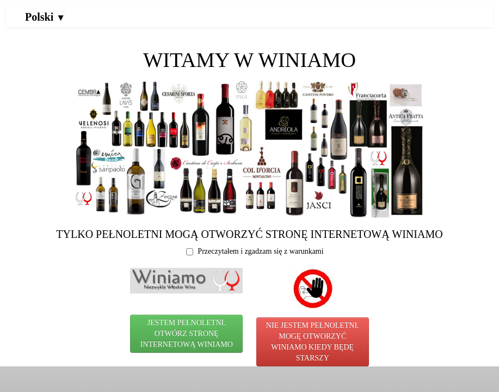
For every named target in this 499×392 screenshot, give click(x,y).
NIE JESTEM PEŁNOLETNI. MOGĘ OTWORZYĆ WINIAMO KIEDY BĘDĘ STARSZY (312, 341)
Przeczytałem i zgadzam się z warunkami (254, 251)
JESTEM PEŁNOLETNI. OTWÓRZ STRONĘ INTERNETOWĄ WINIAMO (186, 333)
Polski (45, 17)
